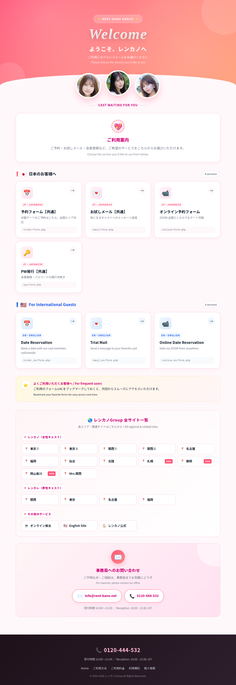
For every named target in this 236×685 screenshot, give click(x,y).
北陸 (108, 461)
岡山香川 (40, 473)
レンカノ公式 (114, 526)
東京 (69, 499)
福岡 (30, 461)
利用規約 (134, 668)
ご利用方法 (100, 668)
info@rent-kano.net (97, 595)
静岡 (196, 461)
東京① (31, 449)
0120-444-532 (144, 595)
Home (85, 668)
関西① (109, 449)
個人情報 (149, 668)
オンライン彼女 (37, 526)
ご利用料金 (118, 668)
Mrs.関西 (72, 473)
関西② (149, 449)
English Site (74, 526)
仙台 (69, 461)
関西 (30, 499)
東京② (70, 449)
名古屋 (187, 449)
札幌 (157, 461)
